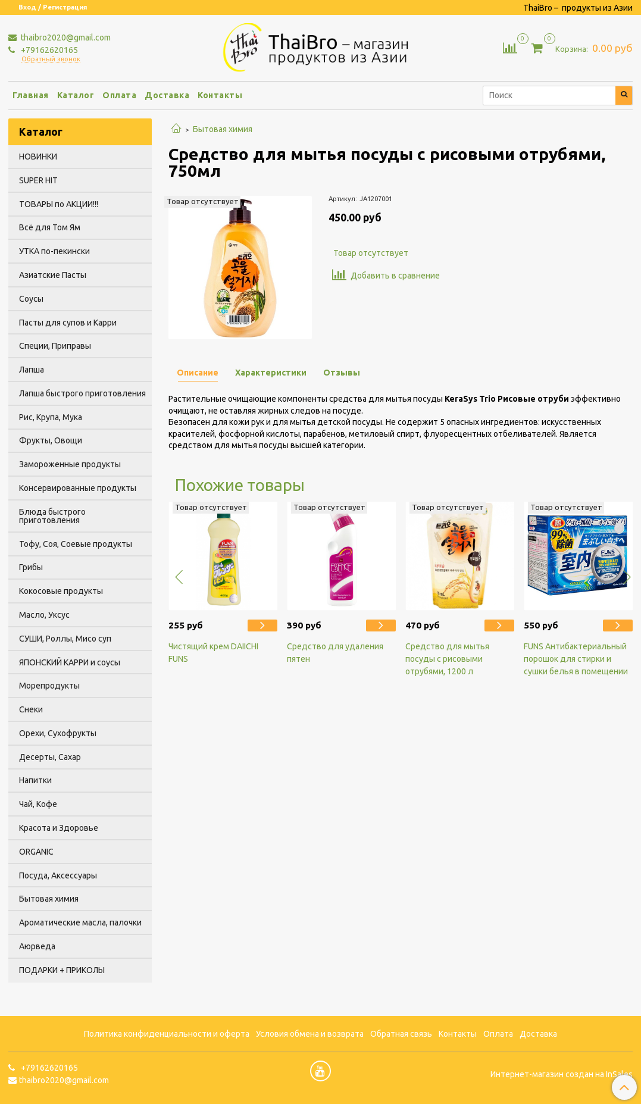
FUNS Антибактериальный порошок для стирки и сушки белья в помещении (576, 659)
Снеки (31, 709)
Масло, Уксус (44, 615)
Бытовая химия (222, 129)
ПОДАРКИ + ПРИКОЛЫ (62, 970)
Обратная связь (401, 1034)
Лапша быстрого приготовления (82, 393)
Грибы (31, 567)
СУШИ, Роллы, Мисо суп (65, 638)
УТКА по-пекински (54, 251)
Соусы (31, 299)
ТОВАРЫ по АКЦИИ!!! (58, 204)
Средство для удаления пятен (335, 653)
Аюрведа (37, 946)
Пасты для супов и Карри (68, 322)
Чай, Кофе (38, 804)
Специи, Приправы (55, 346)
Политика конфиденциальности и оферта (166, 1034)
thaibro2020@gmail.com (65, 37)
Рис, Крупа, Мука (50, 417)
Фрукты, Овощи (50, 440)
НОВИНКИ (38, 156)
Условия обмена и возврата (310, 1034)
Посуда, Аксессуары (58, 875)
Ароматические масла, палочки (80, 922)
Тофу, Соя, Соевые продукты (75, 544)
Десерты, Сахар (50, 757)
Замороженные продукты (70, 464)
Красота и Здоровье (58, 828)
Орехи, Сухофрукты (57, 733)
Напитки (35, 780)
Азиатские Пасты (52, 275)
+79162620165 (48, 50)
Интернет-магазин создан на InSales (561, 1074)
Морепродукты (49, 685)
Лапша (31, 369)
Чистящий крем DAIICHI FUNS (213, 653)
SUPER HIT (38, 180)
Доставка (167, 95)
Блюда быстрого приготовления (52, 516)
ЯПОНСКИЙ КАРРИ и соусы (69, 662)
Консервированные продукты (77, 488)
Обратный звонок (50, 59)
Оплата (119, 95)
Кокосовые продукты (61, 591)
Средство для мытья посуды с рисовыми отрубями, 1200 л (447, 659)
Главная (30, 95)
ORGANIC (36, 851)
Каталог (76, 95)
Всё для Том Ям (49, 227)
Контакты (220, 95)
